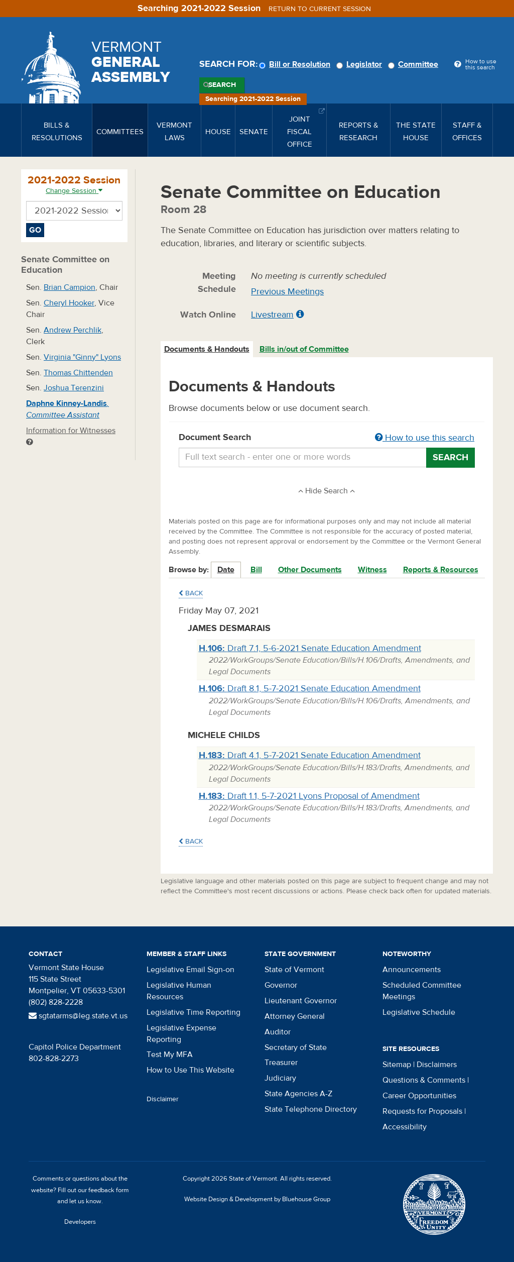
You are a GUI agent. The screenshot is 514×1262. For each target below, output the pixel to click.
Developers (80, 1222)
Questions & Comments (423, 1080)
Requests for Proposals (422, 1111)
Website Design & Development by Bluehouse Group (257, 1199)
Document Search (327, 438)
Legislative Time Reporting (193, 1012)
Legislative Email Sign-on (190, 970)
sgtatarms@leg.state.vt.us (78, 1016)
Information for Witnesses (70, 436)
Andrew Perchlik (72, 330)
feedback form (108, 1190)
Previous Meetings (287, 291)
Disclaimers (437, 1065)
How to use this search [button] (424, 438)
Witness (372, 570)
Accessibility (404, 1127)
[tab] (207, 349)
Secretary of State (296, 1047)
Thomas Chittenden (78, 373)
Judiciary (280, 1078)
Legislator (360, 64)
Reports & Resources (440, 570)
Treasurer (281, 1063)
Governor (281, 985)
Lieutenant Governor (301, 1001)
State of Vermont (294, 970)
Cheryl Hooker (69, 303)
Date (225, 570)
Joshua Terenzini (74, 388)
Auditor (278, 1032)
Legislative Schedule (418, 1012)
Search (222, 84)
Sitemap (396, 1065)
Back (191, 593)
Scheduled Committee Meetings (421, 991)
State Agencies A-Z (298, 1094)
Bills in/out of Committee (304, 349)
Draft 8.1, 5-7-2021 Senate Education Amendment (310, 688)
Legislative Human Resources (179, 991)
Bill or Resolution (296, 64)
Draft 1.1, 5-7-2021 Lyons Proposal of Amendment (309, 796)
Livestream (272, 315)
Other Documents (310, 570)
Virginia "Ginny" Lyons (82, 357)
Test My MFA (170, 1054)
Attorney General (295, 1016)
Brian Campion (69, 287)
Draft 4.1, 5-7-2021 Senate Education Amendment (310, 755)
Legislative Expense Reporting (181, 1033)
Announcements (411, 970)
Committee (414, 64)
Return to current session (320, 9)
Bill (256, 570)
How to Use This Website (190, 1070)
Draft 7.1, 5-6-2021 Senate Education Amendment (310, 648)
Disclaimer (163, 1099)
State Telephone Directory (311, 1109)
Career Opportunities (419, 1096)
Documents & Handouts (206, 349)
